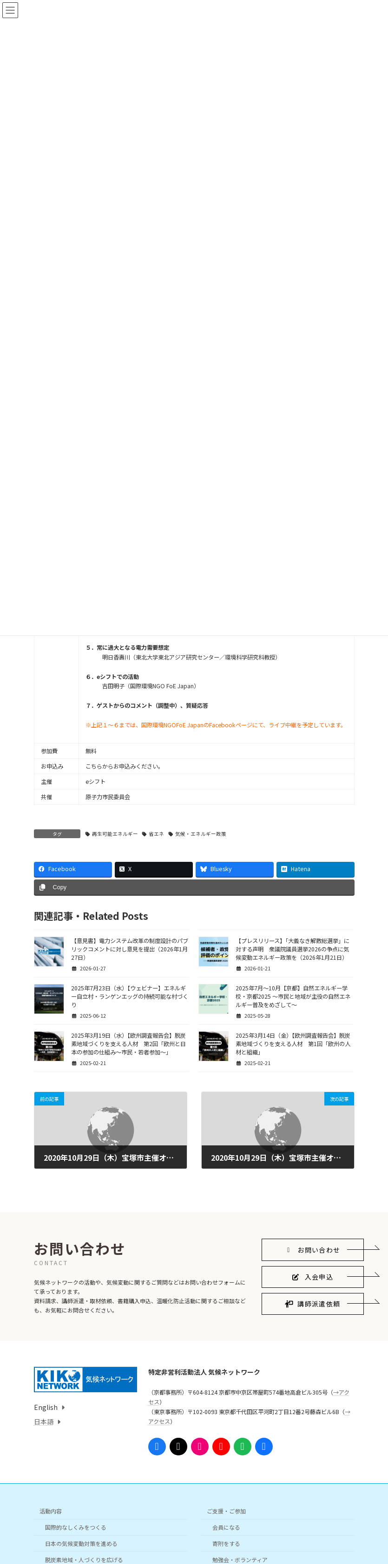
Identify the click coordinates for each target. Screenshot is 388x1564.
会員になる (226, 1528)
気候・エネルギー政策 (200, 833)
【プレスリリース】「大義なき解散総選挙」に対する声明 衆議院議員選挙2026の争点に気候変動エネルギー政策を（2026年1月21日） (292, 949)
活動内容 (50, 1511)
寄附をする (226, 1543)
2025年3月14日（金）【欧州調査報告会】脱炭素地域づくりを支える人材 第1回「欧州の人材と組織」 (293, 1043)
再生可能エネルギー (115, 833)
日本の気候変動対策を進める (81, 1543)
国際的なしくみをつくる (75, 1528)
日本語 (43, 1421)
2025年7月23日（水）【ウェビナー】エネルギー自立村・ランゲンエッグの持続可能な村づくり (129, 996)
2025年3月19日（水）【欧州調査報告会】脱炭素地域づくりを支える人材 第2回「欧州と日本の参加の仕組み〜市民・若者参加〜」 (128, 1043)
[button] (313, 1250)
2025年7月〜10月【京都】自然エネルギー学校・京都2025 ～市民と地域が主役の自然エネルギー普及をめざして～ (293, 996)
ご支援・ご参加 (226, 1511)
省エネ (156, 833)
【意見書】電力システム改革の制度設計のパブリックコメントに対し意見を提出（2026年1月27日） (129, 949)
